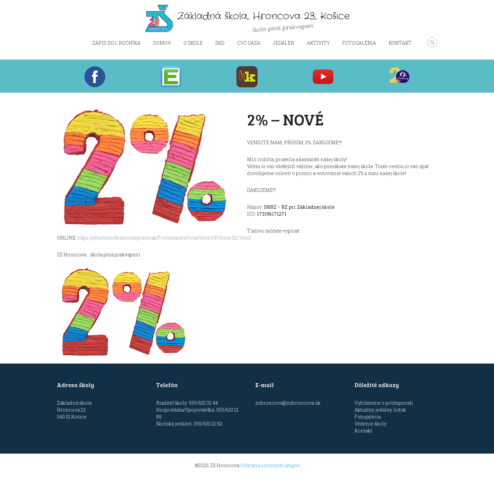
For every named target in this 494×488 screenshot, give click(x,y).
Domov (162, 43)
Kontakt (400, 43)
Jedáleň (283, 43)
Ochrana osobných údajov (270, 465)
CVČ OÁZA (248, 43)
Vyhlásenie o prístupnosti (383, 403)
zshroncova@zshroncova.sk (287, 403)
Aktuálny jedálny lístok (380, 410)
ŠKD (220, 43)
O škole (193, 43)
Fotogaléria (359, 43)
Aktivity (318, 43)
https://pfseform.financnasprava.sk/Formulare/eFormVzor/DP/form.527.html (164, 238)
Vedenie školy (370, 424)
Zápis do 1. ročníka (116, 43)
